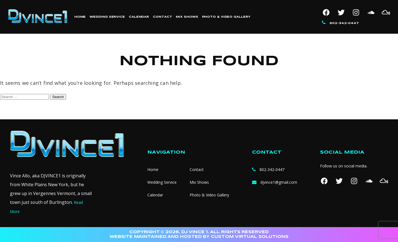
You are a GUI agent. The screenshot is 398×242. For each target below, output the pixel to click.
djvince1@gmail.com (278, 182)
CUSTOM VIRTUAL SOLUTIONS (250, 237)
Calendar (139, 16)
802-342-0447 (344, 23)
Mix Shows (187, 16)
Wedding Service (107, 16)
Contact (162, 16)
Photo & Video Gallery (226, 16)
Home (80, 16)
